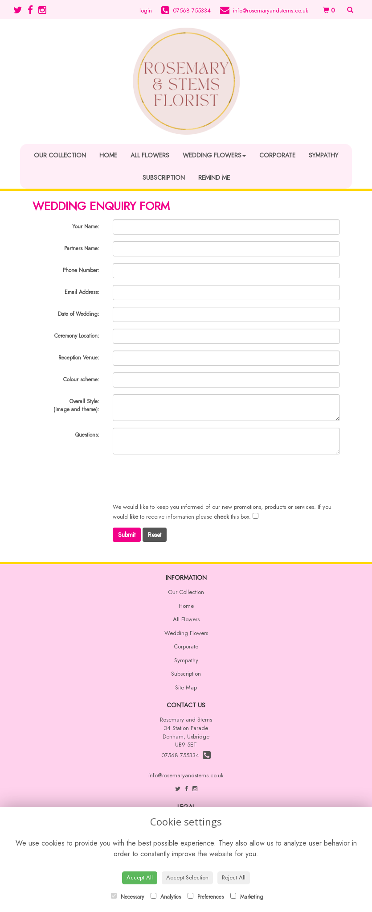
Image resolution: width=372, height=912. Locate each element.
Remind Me (214, 177)
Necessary (127, 897)
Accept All (140, 877)
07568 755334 (186, 755)
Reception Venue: (78, 358)
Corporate (277, 155)
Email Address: (82, 292)
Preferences (206, 897)
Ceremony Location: (76, 336)
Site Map (186, 687)
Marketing (246, 897)
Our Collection (60, 155)
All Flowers (150, 155)
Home (108, 155)
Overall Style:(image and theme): (76, 405)
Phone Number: (81, 270)
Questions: (87, 435)
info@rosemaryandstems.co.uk (186, 775)
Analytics (166, 897)
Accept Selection (187, 877)
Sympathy (323, 155)
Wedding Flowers (214, 155)
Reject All (233, 877)
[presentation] (180, 478)
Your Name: (85, 227)
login (145, 10)
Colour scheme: (81, 380)
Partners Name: (81, 248)
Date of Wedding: (78, 314)
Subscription (164, 177)
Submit (126, 534)
